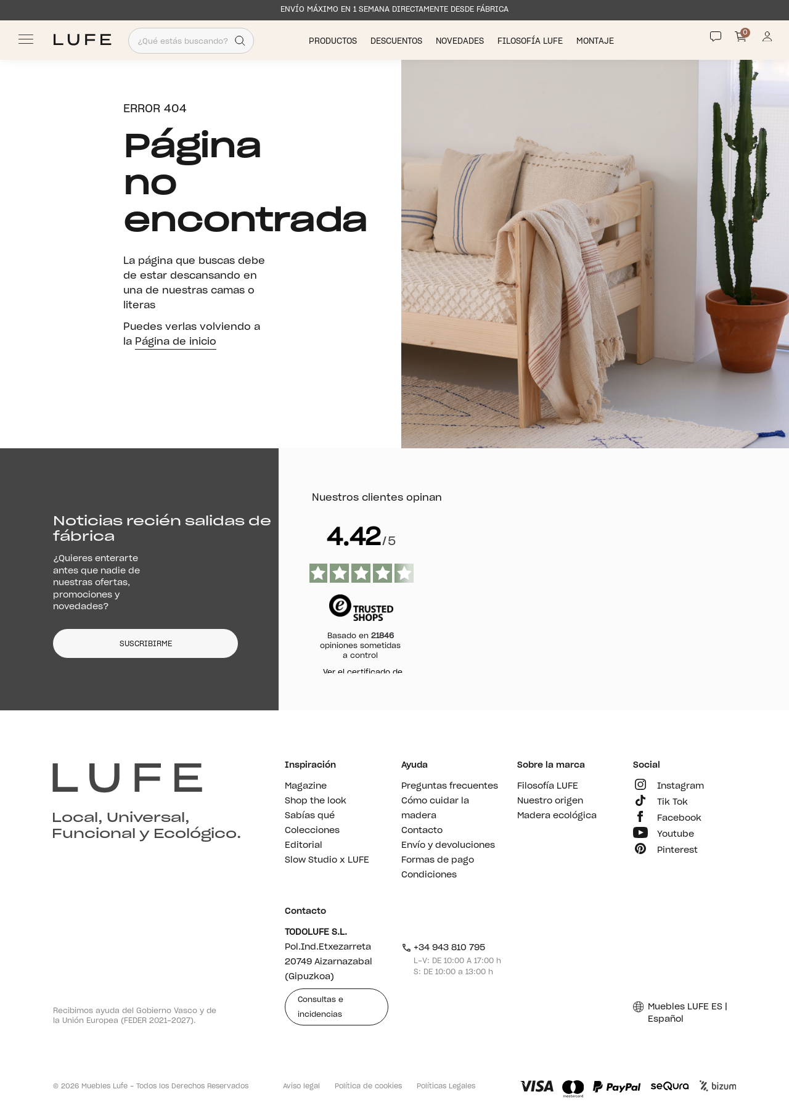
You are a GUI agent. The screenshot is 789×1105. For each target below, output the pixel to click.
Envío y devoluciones (448, 845)
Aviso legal (301, 1086)
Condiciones (429, 875)
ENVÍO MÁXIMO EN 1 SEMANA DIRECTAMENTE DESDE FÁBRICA (394, 9)
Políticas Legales (446, 1086)
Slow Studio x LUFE (327, 860)
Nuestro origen (550, 801)
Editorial (303, 845)
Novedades (461, 41)
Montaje (596, 41)
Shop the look (315, 801)
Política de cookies (368, 1086)
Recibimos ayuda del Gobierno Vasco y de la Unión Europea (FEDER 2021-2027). (134, 1015)
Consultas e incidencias (320, 1007)
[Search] (240, 41)
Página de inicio (175, 342)
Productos (334, 41)
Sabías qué (310, 815)
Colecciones (312, 830)
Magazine (306, 786)
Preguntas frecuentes (449, 786)
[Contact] (715, 36)
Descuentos (397, 41)
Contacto (422, 830)
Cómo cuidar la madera (435, 808)
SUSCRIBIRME (146, 643)
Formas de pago (437, 860)
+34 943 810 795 (443, 947)
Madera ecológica (557, 815)
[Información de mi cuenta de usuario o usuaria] (767, 40)
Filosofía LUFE (531, 41)
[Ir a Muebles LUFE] (82, 39)
